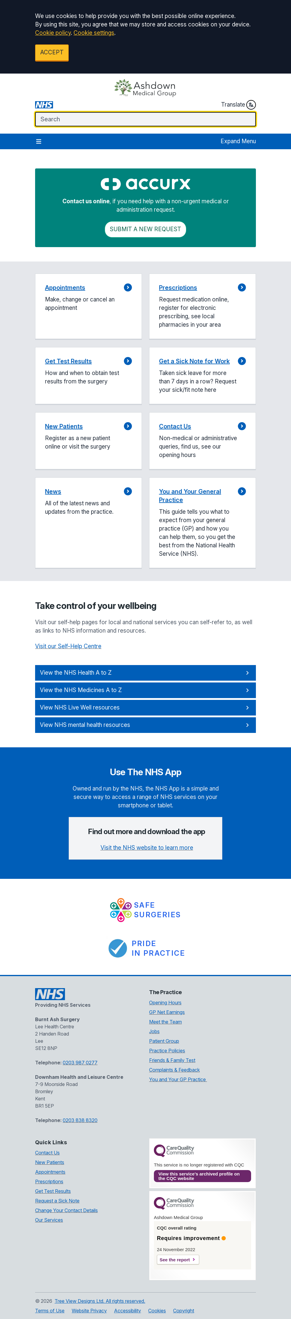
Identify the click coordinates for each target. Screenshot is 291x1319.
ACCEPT (52, 52)
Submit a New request (145, 229)
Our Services (49, 1220)
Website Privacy (89, 1311)
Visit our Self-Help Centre (68, 646)
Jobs (154, 1031)
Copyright (183, 1311)
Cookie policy (53, 32)
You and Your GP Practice (178, 1079)
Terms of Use (49, 1311)
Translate (238, 105)
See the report (175, 1259)
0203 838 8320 (80, 1120)
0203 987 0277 (80, 1063)
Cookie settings (94, 32)
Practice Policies (167, 1051)
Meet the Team (165, 1022)
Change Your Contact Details (66, 1210)
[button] (88, 307)
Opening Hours (165, 1003)
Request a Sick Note (57, 1201)
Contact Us (47, 1153)
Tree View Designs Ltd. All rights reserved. (100, 1301)
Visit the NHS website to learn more (146, 847)
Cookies (157, 1311)
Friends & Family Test (172, 1060)
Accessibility (127, 1311)
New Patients (49, 1162)
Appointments (50, 1172)
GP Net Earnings (167, 1012)
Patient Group (164, 1041)
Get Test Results (53, 1191)
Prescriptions (49, 1181)
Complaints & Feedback (174, 1070)
